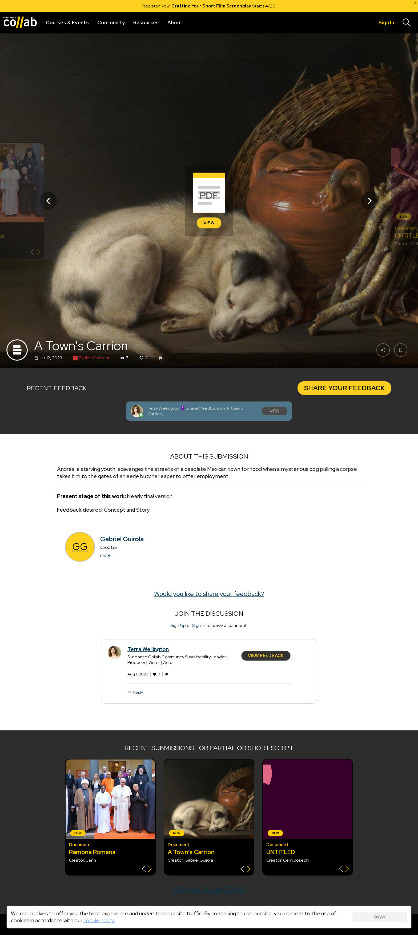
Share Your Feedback (344, 388)
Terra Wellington (148, 649)
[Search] (407, 22)
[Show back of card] (36, 253)
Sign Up (178, 625)
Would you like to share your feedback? (209, 594)
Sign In (199, 625)
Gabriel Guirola (122, 539)
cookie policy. (99, 920)
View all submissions (209, 889)
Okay (380, 917)
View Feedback (266, 655)
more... (107, 555)
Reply (138, 692)
